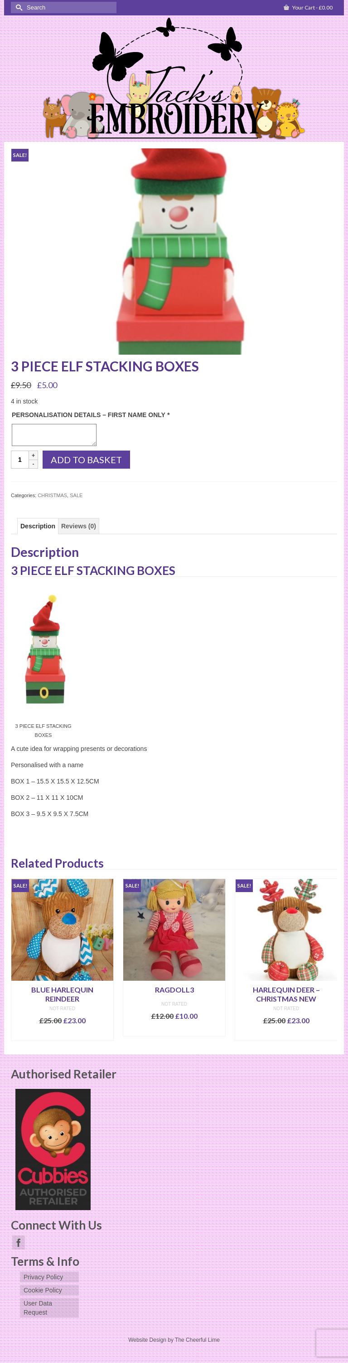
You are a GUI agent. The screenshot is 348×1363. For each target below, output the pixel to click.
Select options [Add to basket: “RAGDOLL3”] (174, 1029)
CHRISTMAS (52, 495)
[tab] (37, 526)
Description (37, 526)
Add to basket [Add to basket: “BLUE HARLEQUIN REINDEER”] (62, 1034)
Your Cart (308, 7)
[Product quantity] (20, 460)
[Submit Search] (17, 7)
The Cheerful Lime (197, 1340)
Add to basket (86, 459)
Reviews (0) (78, 526)
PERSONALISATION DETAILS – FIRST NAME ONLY (90, 414)
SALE (76, 495)
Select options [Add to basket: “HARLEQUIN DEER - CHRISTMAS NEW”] (286, 1034)
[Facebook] (18, 1242)
